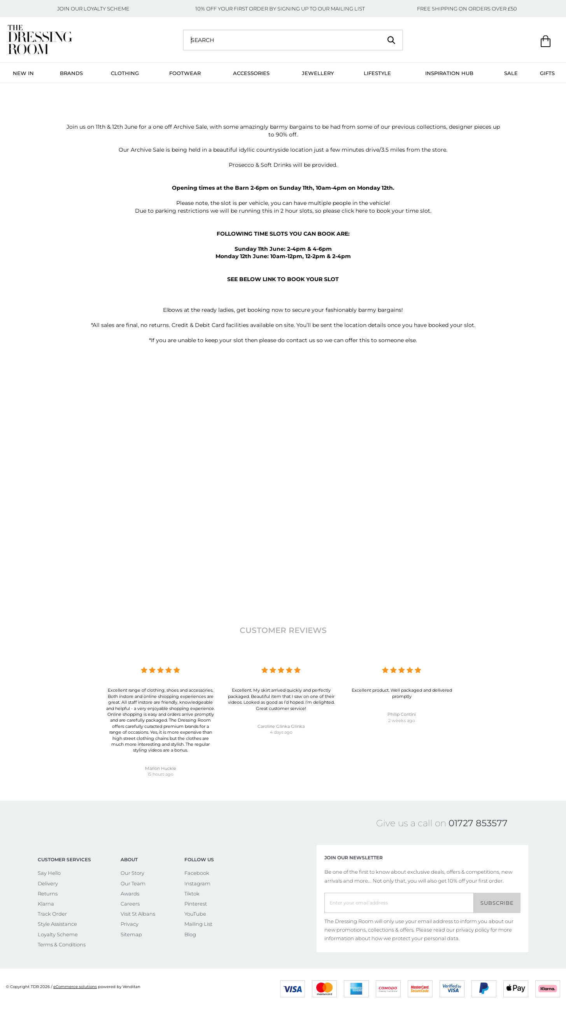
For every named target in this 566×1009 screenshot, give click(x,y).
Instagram (197, 883)
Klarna (46, 904)
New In (23, 73)
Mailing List (198, 924)
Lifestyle (377, 73)
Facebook (196, 873)
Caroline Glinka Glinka (281, 726)
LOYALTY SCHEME (107, 8)
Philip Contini (401, 714)
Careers (130, 904)
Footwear (185, 73)
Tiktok (192, 893)
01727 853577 (478, 823)
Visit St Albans (138, 914)
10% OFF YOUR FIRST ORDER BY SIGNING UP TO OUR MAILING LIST (280, 8)
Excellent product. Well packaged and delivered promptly (402, 693)
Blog (190, 934)
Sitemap (131, 934)
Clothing (125, 73)
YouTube (195, 914)
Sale (511, 73)
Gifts (547, 73)
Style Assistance (57, 924)
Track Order (52, 914)
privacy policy (472, 930)
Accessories (251, 73)
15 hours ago (160, 774)
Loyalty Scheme (58, 934)
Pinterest (195, 904)
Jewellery (318, 73)
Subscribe (497, 903)
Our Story (132, 873)
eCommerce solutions (75, 986)
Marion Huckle (160, 768)
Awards (130, 893)
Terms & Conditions (62, 944)
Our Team (133, 883)
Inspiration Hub (449, 73)
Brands (71, 73)
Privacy (129, 924)
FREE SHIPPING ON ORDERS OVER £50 (467, 8)
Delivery (48, 883)
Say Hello (49, 873)
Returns (48, 893)
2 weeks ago (401, 720)
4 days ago (281, 732)
